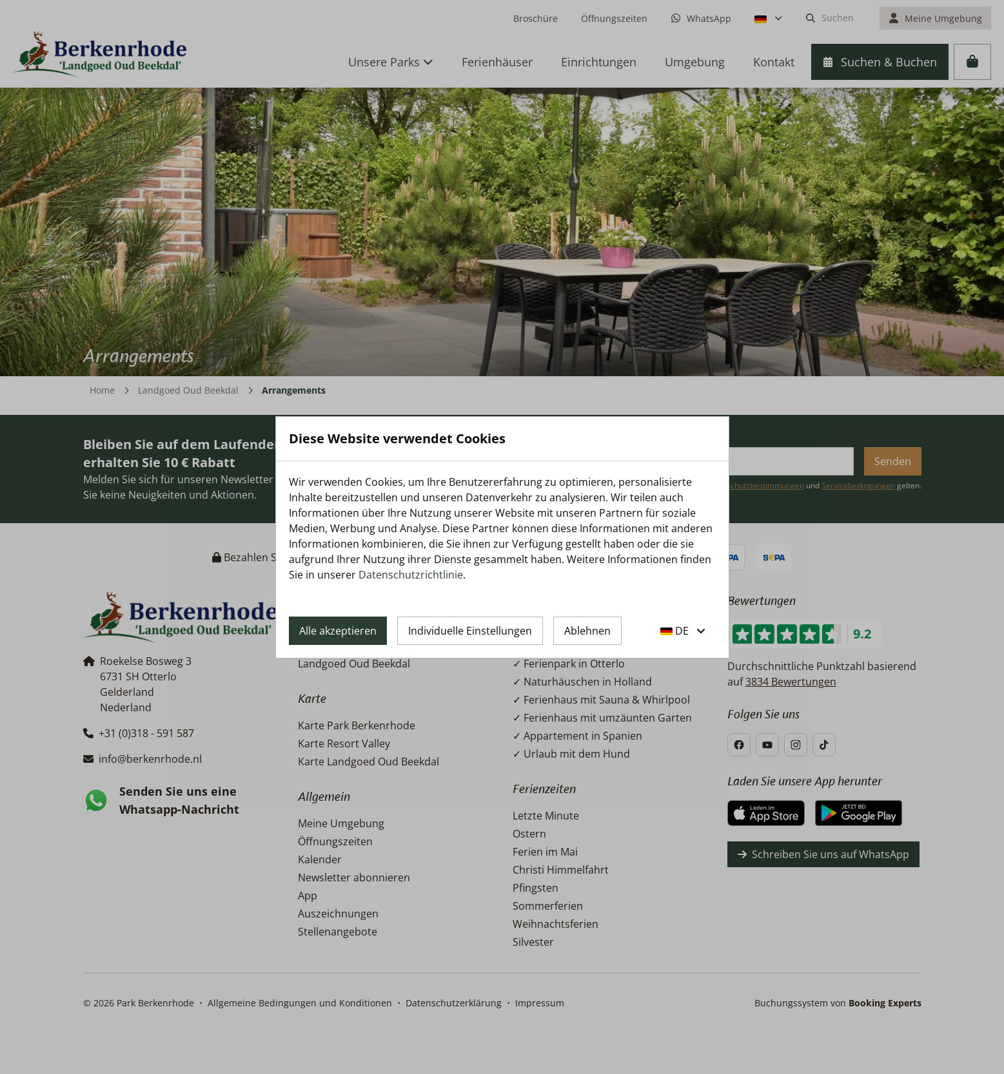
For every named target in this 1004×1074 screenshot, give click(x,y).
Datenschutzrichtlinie (411, 575)
